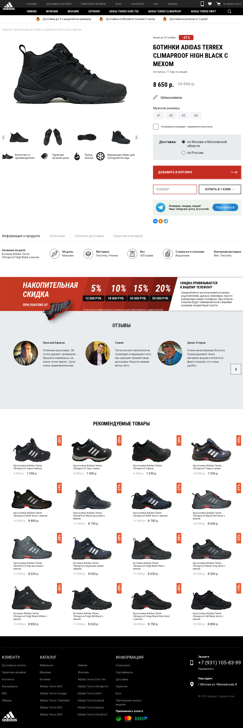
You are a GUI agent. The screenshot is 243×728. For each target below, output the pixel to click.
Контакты (137, 3)
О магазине (123, 665)
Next (136, 137)
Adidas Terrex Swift (203, 11)
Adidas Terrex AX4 (51, 714)
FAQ (156, 3)
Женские (73, 11)
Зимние (32, 11)
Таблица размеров (171, 97)
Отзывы (32, 3)
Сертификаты (124, 672)
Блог (119, 3)
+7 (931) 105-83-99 (219, 662)
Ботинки (94, 11)
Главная (7, 29)
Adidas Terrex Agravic (91, 707)
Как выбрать (10, 686)
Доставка (122, 679)
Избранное (47, 665)
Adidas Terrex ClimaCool (92, 714)
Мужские (52, 11)
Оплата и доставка (89, 236)
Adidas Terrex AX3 (51, 686)
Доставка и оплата (58, 3)
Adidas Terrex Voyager (53, 693)
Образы (172, 3)
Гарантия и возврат (128, 236)
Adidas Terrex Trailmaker (55, 700)
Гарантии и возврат (93, 3)
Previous (3, 137)
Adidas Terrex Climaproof (164, 11)
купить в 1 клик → (220, 189)
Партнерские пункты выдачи (128, 702)
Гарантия (121, 686)
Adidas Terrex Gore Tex (124, 11)
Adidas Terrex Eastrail (91, 700)
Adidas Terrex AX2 (51, 707)
